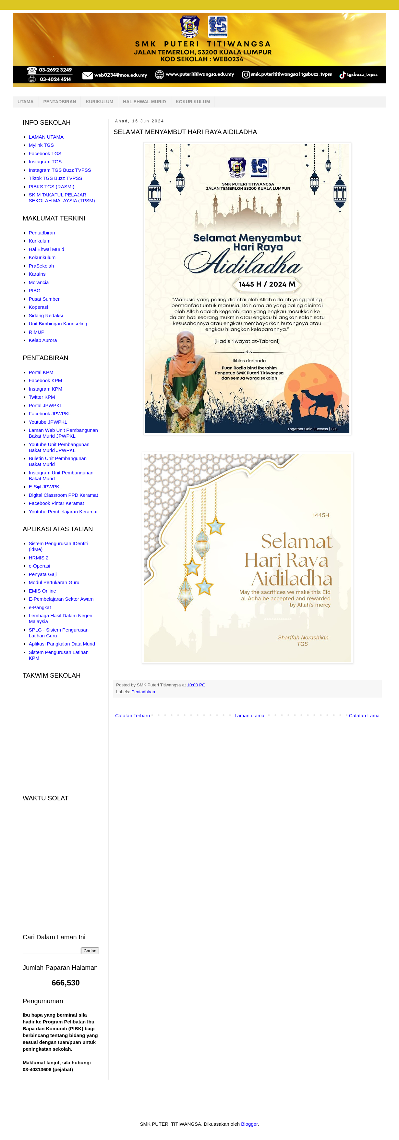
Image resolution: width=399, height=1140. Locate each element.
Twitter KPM (42, 397)
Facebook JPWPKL (50, 413)
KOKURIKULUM (193, 101)
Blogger (249, 1124)
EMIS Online (42, 591)
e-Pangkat (40, 607)
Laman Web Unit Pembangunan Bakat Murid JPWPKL (63, 433)
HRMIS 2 (39, 557)
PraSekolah (41, 266)
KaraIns (37, 274)
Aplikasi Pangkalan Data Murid (62, 643)
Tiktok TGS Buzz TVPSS (55, 178)
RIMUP (36, 332)
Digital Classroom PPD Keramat (63, 495)
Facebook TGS (45, 153)
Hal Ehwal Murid (46, 249)
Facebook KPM (45, 380)
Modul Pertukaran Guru (54, 582)
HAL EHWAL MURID (144, 101)
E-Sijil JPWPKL (45, 486)
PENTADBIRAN (59, 101)
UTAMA (26, 101)
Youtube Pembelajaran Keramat (63, 511)
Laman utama (249, 715)
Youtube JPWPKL (48, 422)
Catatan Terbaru (132, 715)
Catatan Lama (364, 715)
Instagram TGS (45, 161)
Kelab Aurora (43, 340)
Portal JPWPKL (45, 405)
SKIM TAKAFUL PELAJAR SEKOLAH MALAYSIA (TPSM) (62, 197)
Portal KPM (41, 372)
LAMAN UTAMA (46, 137)
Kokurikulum (42, 257)
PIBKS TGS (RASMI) (52, 186)
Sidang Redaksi (46, 315)
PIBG (35, 290)
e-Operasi (39, 566)
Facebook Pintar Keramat (56, 503)
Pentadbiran (143, 691)
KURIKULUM (99, 101)
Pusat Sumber (44, 299)
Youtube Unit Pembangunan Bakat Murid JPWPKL (59, 447)
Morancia (39, 282)
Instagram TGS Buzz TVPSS (60, 170)
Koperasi (38, 307)
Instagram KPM (45, 389)
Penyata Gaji (43, 574)
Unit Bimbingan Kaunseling (58, 323)
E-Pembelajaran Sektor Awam (61, 599)
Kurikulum (40, 241)
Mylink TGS (41, 145)
